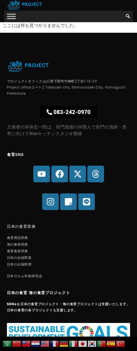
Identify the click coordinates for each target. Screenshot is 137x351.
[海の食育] (11, 16)
